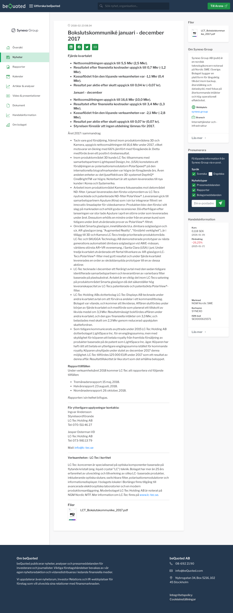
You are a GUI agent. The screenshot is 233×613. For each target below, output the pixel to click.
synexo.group (200, 111)
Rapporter (203, 190)
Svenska (202, 173)
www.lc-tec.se (149, 495)
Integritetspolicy (181, 595)
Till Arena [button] (218, 6)
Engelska (218, 173)
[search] (136, 6)
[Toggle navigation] (44, 6)
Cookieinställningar (183, 599)
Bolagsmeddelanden (209, 195)
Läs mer (199, 138)
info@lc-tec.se (84, 447)
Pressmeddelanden (208, 185)
